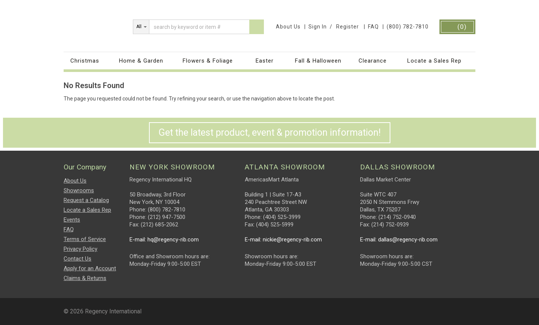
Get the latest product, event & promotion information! (270, 132)
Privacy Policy (80, 249)
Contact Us (77, 258)
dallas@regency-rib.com (408, 239)
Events (72, 219)
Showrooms (79, 190)
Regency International (96, 24)
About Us (288, 27)
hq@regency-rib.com (173, 239)
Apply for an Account (90, 268)
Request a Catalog (86, 200)
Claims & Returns (85, 278)
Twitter (470, 308)
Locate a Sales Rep (434, 60)
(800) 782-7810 (408, 27)
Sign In (317, 27)
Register (347, 27)
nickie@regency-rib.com (292, 239)
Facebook (442, 308)
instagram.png (456, 308)
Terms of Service (85, 239)
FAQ (373, 27)
